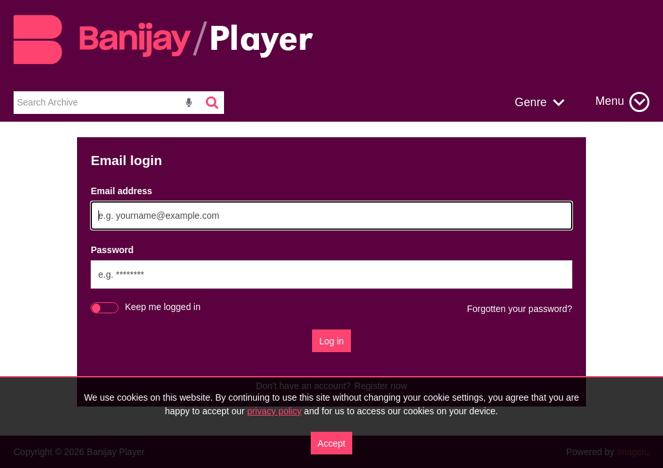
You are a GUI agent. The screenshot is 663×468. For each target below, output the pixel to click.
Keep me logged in (163, 306)
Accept (332, 443)
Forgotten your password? (519, 309)
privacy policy (274, 411)
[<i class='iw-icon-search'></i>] (213, 102)
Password (112, 250)
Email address (121, 191)
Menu (610, 101)
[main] (331, 278)
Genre (530, 102)
